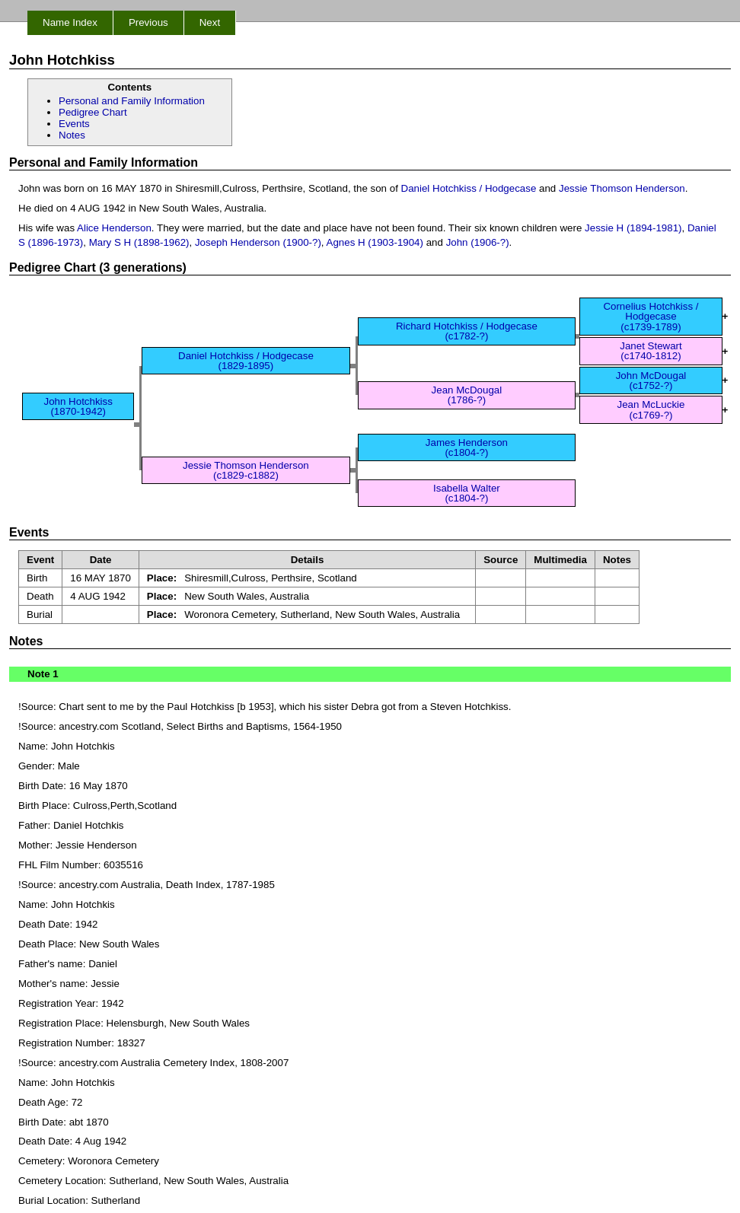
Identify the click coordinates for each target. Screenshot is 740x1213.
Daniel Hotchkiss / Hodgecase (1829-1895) (246, 360)
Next (209, 22)
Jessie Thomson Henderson (622, 188)
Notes (72, 135)
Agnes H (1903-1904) (375, 242)
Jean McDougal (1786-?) (467, 395)
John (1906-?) (477, 242)
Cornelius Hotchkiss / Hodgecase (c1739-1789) (650, 317)
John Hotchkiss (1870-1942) (78, 406)
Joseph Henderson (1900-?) (258, 242)
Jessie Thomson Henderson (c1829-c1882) (246, 470)
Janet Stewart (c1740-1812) (651, 350)
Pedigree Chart (93, 112)
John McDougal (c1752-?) (651, 380)
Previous (148, 22)
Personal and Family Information (132, 101)
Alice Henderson (114, 228)
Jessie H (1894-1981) (633, 228)
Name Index (70, 22)
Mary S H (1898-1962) (139, 242)
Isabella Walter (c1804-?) (466, 493)
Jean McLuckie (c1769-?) (651, 409)
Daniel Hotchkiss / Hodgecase (469, 188)
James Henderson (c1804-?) (467, 447)
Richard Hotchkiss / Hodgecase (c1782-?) (466, 331)
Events (74, 123)
